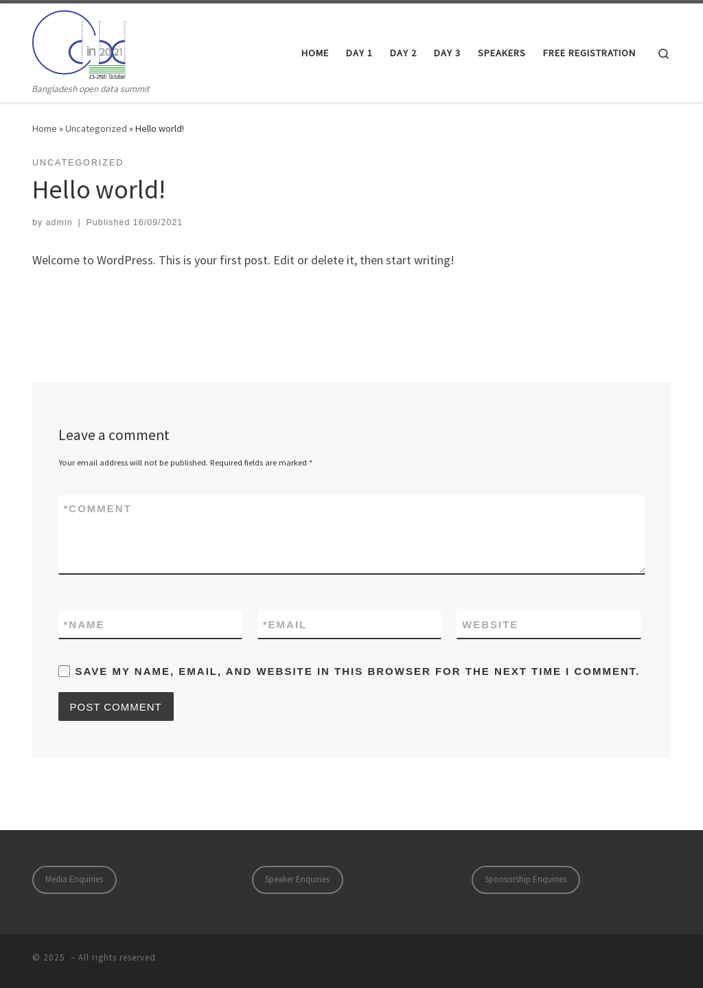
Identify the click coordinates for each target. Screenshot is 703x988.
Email (285, 624)
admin (59, 222)
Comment (98, 508)
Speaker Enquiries (297, 879)
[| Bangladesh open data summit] (79, 42)
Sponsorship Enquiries (525, 879)
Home (44, 128)
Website (490, 624)
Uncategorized (96, 128)
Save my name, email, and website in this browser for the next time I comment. (358, 671)
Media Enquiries (74, 879)
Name (84, 624)
